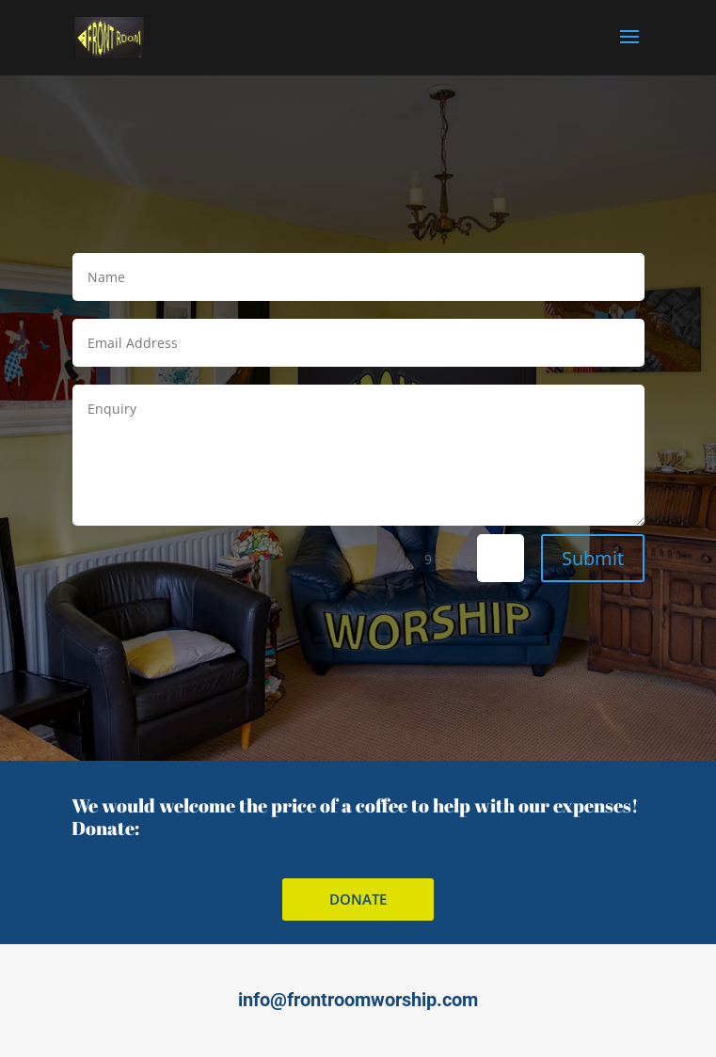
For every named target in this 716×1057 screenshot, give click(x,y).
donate (358, 899)
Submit (593, 558)
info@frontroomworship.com (358, 999)
